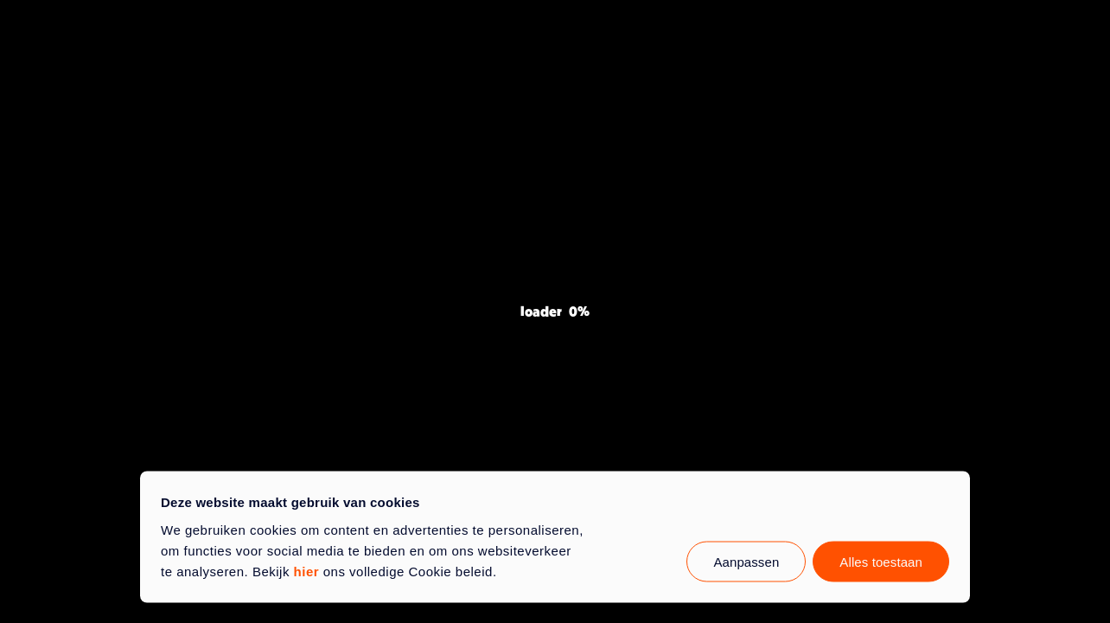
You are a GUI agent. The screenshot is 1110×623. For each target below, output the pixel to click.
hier (307, 570)
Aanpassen (746, 561)
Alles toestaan (880, 561)
